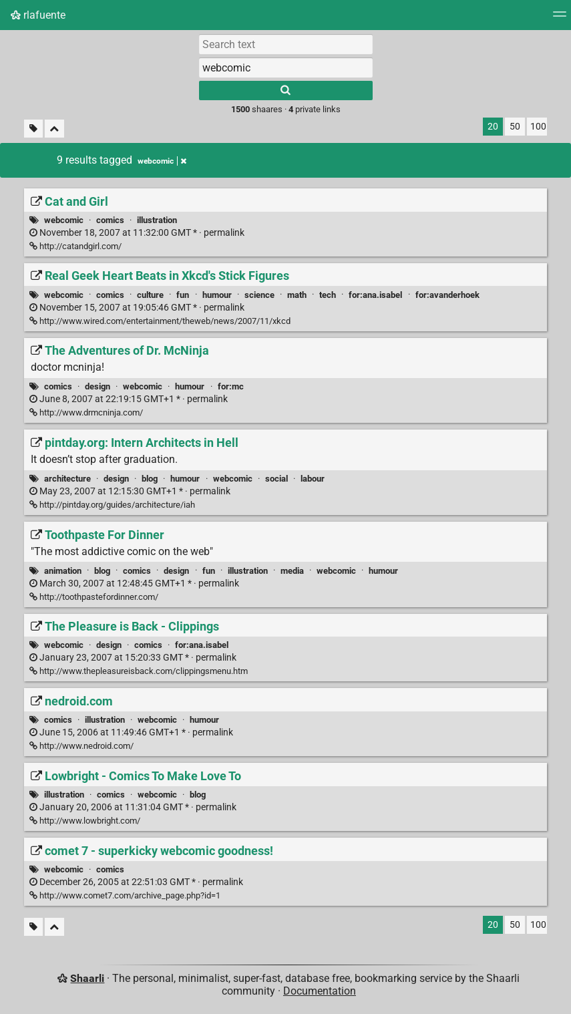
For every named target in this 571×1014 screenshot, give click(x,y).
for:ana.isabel (375, 295)
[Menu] (559, 18)
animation (62, 571)
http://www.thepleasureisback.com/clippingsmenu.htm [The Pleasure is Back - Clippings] (138, 671)
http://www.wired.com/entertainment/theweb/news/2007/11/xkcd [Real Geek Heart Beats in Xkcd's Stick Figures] (160, 321)
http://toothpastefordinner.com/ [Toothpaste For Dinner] (93, 597)
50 (515, 126)
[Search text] (286, 44)
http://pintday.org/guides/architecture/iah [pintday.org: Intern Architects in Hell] (112, 505)
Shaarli (87, 978)
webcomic (63, 220)
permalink (136, 232)
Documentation (319, 991)
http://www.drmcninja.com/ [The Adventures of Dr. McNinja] (86, 412)
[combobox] (286, 67)
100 (538, 126)
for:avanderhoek (447, 295)
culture (150, 295)
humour (217, 295)
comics (110, 220)
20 (493, 126)
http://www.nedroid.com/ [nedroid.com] (81, 746)
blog (150, 479)
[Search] (286, 90)
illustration (157, 220)
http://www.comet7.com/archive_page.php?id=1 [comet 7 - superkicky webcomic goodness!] (124, 895)
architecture (67, 479)
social (276, 479)
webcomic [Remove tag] (162, 161)
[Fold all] (54, 129)
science (259, 295)
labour (313, 479)
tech (327, 295)
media (292, 571)
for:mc (231, 386)
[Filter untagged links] (33, 129)
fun (182, 295)
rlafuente (38, 15)
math (297, 295)
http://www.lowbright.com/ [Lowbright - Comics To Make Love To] (84, 821)
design (97, 386)
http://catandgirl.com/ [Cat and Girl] (75, 246)
